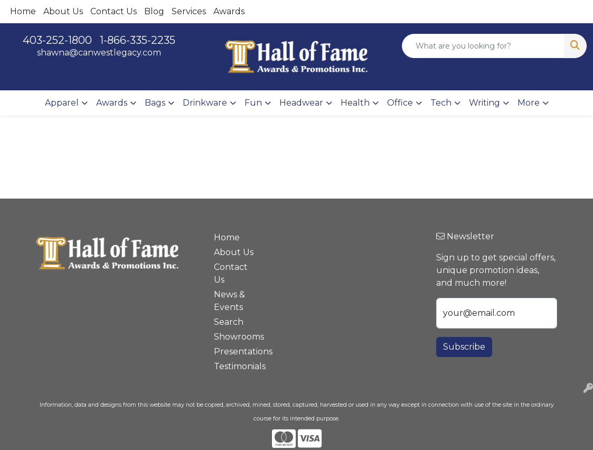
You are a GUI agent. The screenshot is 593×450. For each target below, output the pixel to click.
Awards (228, 11)
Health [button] (355, 103)
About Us (63, 11)
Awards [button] (111, 103)
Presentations (235, 351)
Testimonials (235, 366)
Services (189, 11)
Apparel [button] (62, 103)
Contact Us (113, 11)
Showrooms (235, 337)
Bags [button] (155, 103)
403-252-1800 (57, 40)
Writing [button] (484, 103)
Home (23, 11)
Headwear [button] (301, 103)
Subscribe (464, 347)
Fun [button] (253, 103)
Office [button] (400, 103)
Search (228, 322)
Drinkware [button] (205, 103)
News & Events (229, 300)
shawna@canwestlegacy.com (99, 53)
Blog (154, 11)
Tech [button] (440, 103)
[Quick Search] (483, 46)
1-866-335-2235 (137, 40)
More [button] (528, 103)
